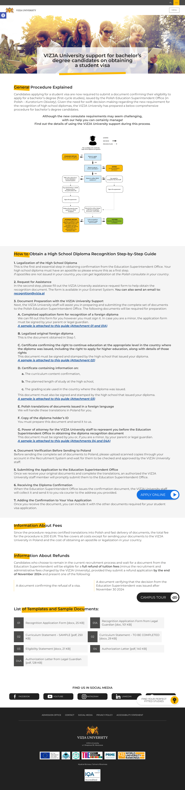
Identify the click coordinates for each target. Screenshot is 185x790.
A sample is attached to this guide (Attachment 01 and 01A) (62, 326)
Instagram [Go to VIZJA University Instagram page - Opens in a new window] (92, 700)
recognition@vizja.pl (29, 294)
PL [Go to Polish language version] (170, 3)
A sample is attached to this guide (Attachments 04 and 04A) (64, 441)
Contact (69, 719)
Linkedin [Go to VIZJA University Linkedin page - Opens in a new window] (126, 700)
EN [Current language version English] (176, 3)
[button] (3, 15)
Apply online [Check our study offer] (153, 495)
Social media (85, 719)
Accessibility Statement (130, 719)
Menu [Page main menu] (174, 10)
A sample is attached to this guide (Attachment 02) (56, 360)
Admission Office (51, 719)
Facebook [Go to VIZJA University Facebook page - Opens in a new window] (24, 700)
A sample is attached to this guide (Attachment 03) (56, 399)
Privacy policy (104, 719)
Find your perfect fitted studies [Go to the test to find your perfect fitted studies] (153, 700)
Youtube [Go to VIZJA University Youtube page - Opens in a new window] (58, 700)
